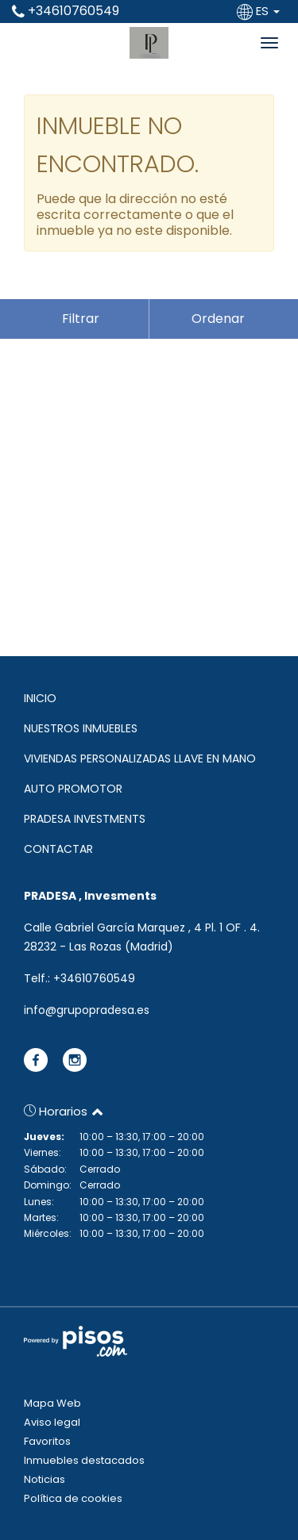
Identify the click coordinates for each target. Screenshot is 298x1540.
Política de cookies (73, 1498)
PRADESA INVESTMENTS (84, 819)
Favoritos (47, 1441)
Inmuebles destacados (84, 1460)
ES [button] (260, 10)
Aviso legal (52, 1422)
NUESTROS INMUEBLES (80, 728)
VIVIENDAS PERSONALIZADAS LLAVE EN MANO (140, 758)
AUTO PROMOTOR (73, 789)
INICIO (40, 698)
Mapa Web (52, 1403)
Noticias (44, 1479)
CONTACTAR (58, 849)
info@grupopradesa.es (86, 1010)
